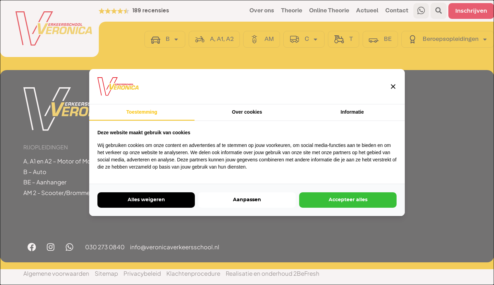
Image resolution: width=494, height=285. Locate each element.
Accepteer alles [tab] (348, 199)
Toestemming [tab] (141, 112)
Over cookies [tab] (247, 112)
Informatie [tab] (352, 112)
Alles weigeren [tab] (146, 199)
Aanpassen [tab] (247, 199)
